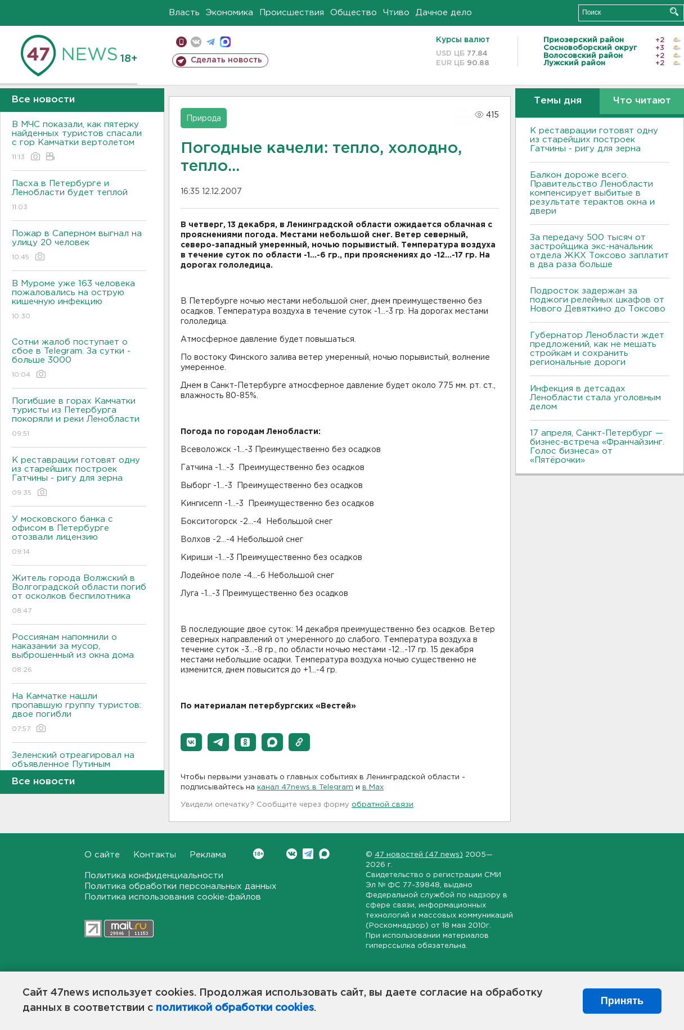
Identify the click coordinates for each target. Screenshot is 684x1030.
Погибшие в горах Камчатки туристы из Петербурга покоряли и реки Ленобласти (79, 418)
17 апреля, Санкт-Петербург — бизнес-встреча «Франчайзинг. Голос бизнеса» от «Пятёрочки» (597, 447)
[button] (191, 742)
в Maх (373, 787)
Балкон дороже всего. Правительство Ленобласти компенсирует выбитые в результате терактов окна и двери (592, 193)
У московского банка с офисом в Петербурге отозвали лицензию (79, 536)
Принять (622, 1000)
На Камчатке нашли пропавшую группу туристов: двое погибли (79, 713)
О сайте (102, 855)
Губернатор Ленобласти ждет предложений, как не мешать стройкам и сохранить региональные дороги (597, 349)
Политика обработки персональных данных (180, 886)
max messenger (225, 42)
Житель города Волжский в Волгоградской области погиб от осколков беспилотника (79, 595)
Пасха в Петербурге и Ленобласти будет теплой (79, 196)
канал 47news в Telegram (305, 787)
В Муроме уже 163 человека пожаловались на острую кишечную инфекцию (79, 300)
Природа (203, 118)
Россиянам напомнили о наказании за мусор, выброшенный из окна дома (79, 654)
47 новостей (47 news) (419, 855)
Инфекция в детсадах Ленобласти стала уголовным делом (595, 397)
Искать (674, 11)
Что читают (642, 101)
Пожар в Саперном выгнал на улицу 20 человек (79, 246)
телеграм (210, 42)
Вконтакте (258, 853)
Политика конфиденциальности (153, 875)
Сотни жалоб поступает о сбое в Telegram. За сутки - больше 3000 (79, 359)
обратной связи (382, 805)
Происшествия (291, 12)
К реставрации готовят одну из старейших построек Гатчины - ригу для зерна (79, 477)
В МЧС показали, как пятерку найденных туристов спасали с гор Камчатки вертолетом (79, 141)
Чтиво (396, 12)
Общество (353, 12)
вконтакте (196, 42)
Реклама (208, 855)
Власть (184, 12)
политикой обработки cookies (235, 1008)
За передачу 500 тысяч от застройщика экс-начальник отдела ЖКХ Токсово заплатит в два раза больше (599, 251)
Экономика (229, 12)
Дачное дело (444, 12)
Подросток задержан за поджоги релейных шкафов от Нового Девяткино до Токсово (597, 300)
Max (324, 853)
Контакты (154, 855)
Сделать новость (226, 60)
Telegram (308, 853)
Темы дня (558, 101)
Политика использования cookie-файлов (172, 897)
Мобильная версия (181, 42)
